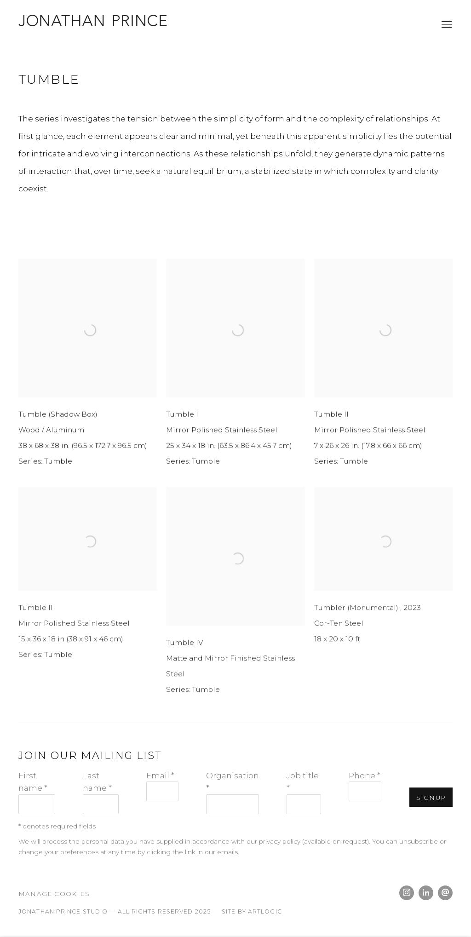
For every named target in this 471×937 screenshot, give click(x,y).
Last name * (97, 781)
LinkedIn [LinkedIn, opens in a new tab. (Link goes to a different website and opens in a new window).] (426, 892)
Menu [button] (446, 25)
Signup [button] (431, 797)
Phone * (364, 775)
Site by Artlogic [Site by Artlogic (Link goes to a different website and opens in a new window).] (252, 911)
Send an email (445, 892)
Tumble (49, 79)
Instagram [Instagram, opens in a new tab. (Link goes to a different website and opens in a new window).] (406, 892)
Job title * (303, 781)
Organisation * (232, 781)
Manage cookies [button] (54, 893)
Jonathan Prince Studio (96, 25)
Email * (160, 775)
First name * (32, 781)
